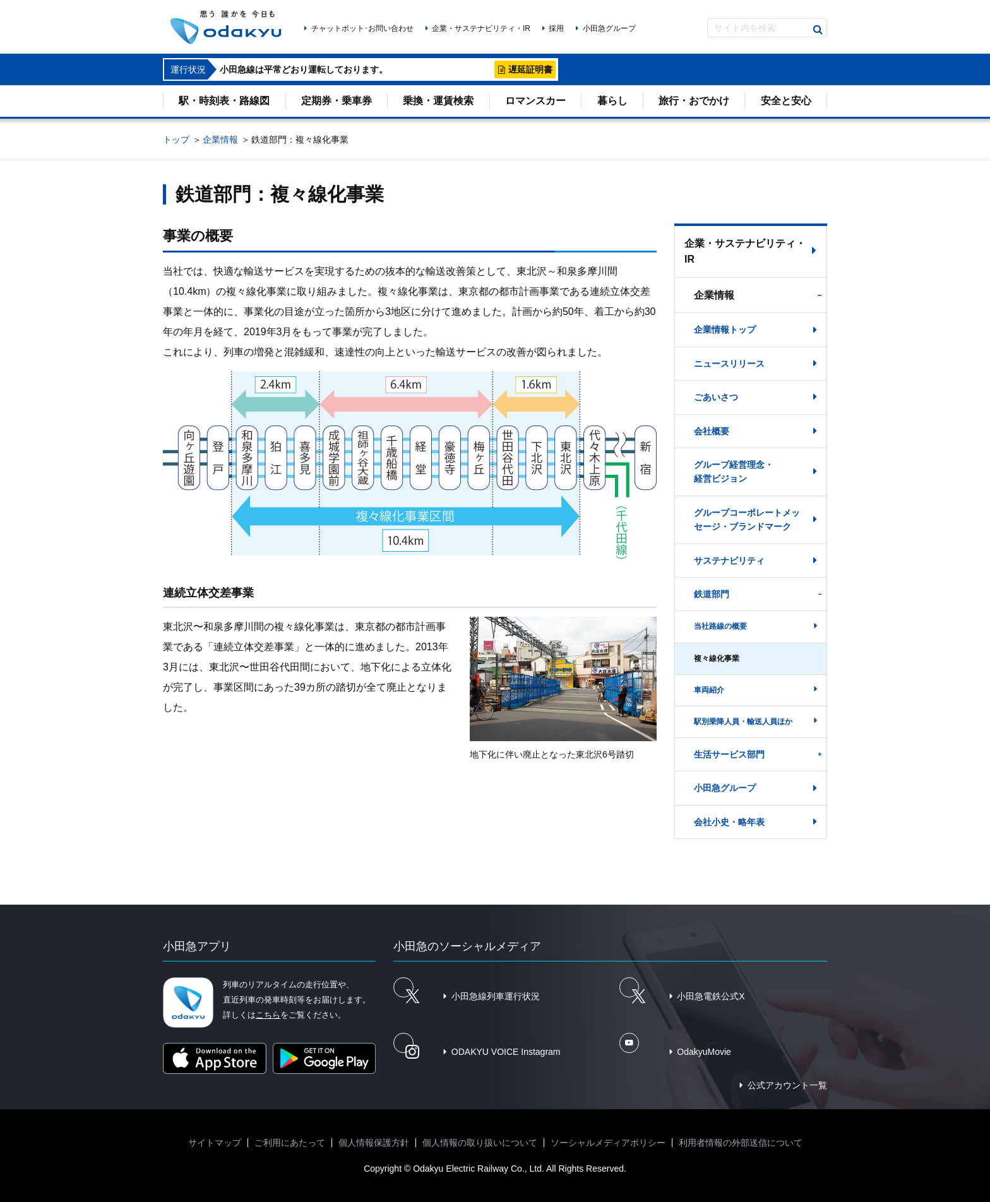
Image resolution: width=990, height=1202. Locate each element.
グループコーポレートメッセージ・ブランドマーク (747, 520)
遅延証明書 (530, 69)
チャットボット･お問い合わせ (362, 28)
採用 (556, 28)
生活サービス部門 (729, 754)
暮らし (612, 100)
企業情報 (220, 139)
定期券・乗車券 (336, 100)
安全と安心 (786, 100)
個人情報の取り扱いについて (479, 1143)
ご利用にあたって (289, 1143)
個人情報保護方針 (373, 1143)
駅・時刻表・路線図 (224, 100)
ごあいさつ (716, 397)
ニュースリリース (729, 364)
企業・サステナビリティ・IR (481, 28)
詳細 (478, 69)
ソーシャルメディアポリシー (608, 1143)
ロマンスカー (535, 100)
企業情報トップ (725, 329)
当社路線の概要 (720, 626)
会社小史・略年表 (729, 822)
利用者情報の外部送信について (740, 1143)
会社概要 (711, 431)
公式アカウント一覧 (787, 1085)
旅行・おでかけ (694, 100)
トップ (176, 139)
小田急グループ (609, 28)
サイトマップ (214, 1143)
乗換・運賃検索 (438, 100)
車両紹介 (709, 690)
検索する (818, 30)
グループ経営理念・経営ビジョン (733, 472)
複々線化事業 (716, 658)
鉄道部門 (711, 594)
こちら (268, 1015)
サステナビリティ (729, 561)
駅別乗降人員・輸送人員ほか (743, 721)
